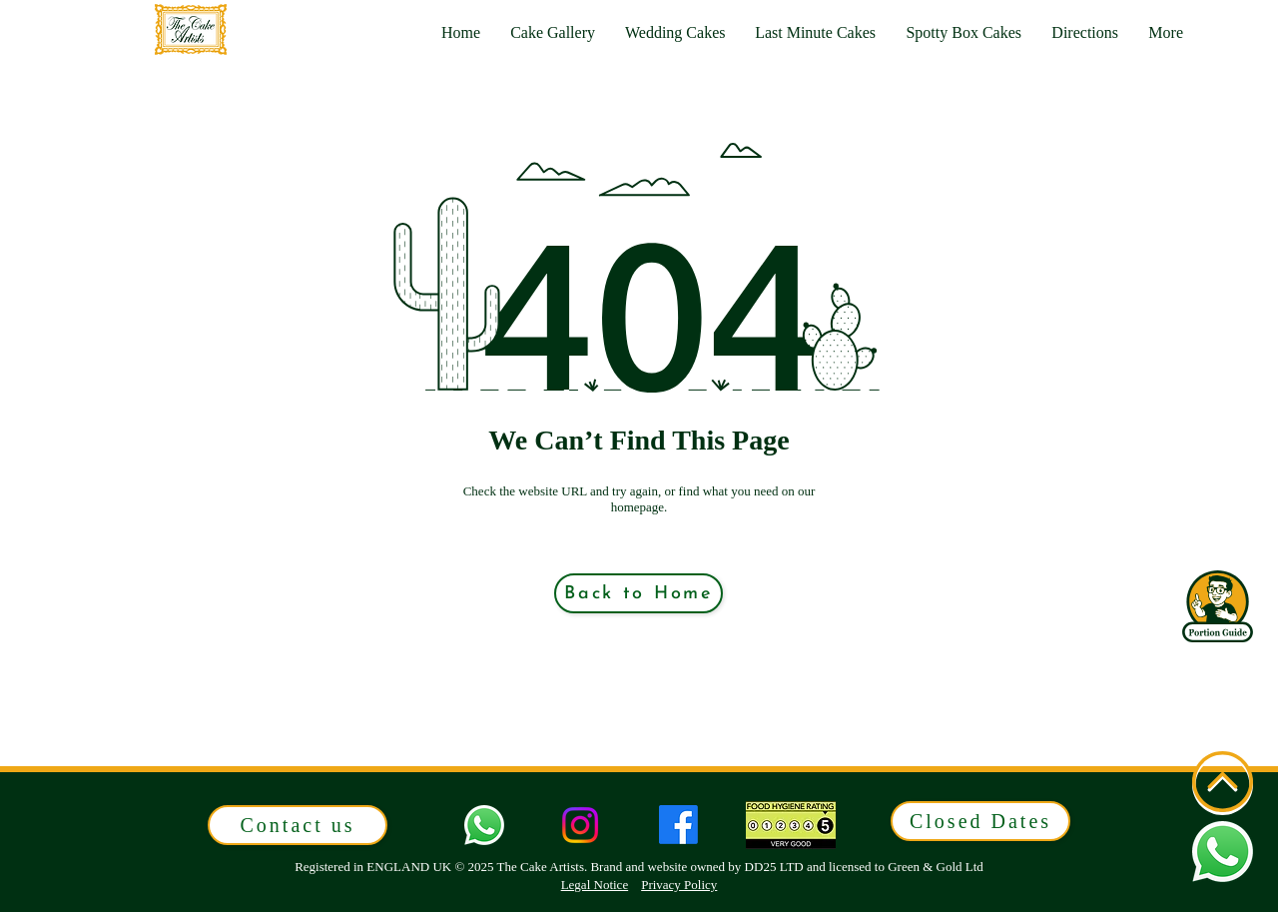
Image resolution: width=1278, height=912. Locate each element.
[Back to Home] (638, 593)
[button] (1165, 33)
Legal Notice (595, 884)
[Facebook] (678, 824)
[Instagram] (580, 825)
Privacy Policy (679, 884)
